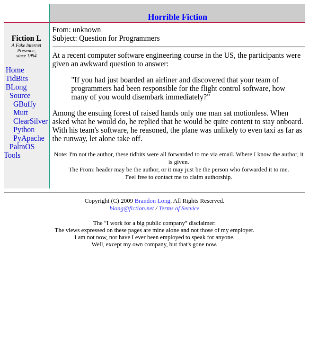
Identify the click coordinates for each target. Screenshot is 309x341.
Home (15, 70)
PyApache (28, 138)
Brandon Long (152, 200)
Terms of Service (179, 208)
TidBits (17, 78)
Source (19, 95)
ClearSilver (30, 121)
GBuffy (24, 104)
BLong (16, 87)
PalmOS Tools (19, 151)
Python (24, 130)
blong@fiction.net (131, 208)
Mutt (20, 112)
